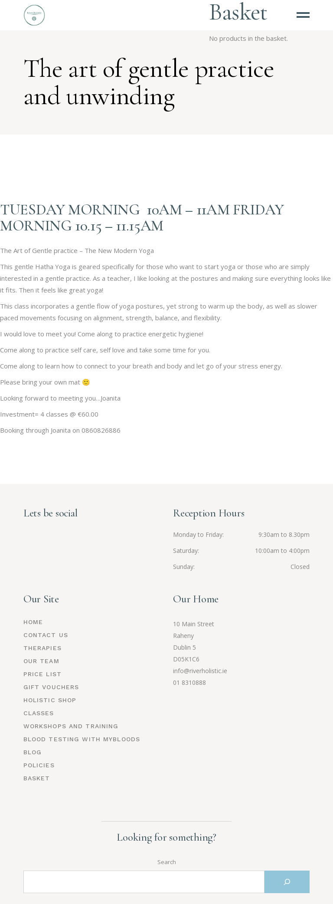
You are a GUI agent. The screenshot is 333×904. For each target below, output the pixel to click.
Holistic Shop (50, 700)
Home (33, 621)
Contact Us (45, 634)
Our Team (41, 660)
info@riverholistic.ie (200, 671)
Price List (42, 674)
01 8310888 (189, 682)
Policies (39, 765)
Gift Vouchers (51, 687)
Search (166, 862)
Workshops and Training (71, 726)
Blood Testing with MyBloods (81, 739)
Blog (32, 752)
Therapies (42, 647)
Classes (38, 713)
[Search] (287, 882)
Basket (36, 778)
